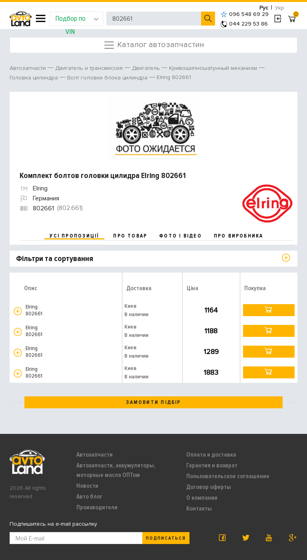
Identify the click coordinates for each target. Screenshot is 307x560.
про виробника (238, 236)
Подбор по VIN (77, 20)
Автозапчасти (94, 454)
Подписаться (166, 538)
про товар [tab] (130, 236)
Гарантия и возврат (211, 465)
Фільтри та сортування (54, 258)
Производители (97, 507)
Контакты (199, 508)
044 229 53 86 (244, 23)
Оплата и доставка (211, 454)
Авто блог (89, 496)
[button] (18, 311)
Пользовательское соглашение (227, 476)
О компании (201, 497)
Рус (263, 7)
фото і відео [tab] (180, 236)
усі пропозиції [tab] (74, 236)
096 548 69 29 (245, 14)
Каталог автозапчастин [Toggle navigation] (153, 45)
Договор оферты (208, 487)
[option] (154, 128)
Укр (279, 7)
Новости (87, 485)
